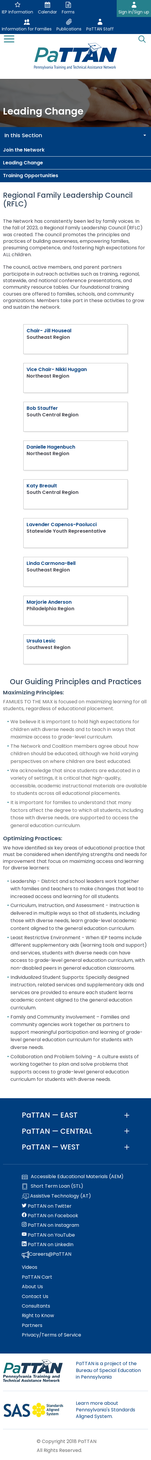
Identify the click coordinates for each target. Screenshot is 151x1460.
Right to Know (38, 1315)
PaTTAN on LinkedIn (47, 1244)
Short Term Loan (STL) (52, 1186)
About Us (32, 1286)
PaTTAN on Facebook (50, 1215)
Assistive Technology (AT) (56, 1196)
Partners (32, 1325)
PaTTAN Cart (37, 1277)
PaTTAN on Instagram (50, 1225)
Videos (29, 1267)
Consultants (36, 1306)
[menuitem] (75, 150)
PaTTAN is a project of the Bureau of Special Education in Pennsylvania (108, 1370)
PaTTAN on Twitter (47, 1206)
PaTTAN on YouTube (48, 1235)
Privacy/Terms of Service (51, 1335)
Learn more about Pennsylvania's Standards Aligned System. (105, 1410)
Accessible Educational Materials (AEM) (73, 1176)
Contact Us (35, 1296)
